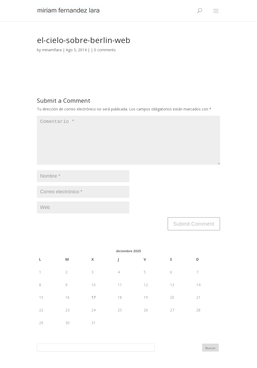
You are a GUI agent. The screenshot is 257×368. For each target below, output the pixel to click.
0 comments (105, 49)
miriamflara (52, 49)
